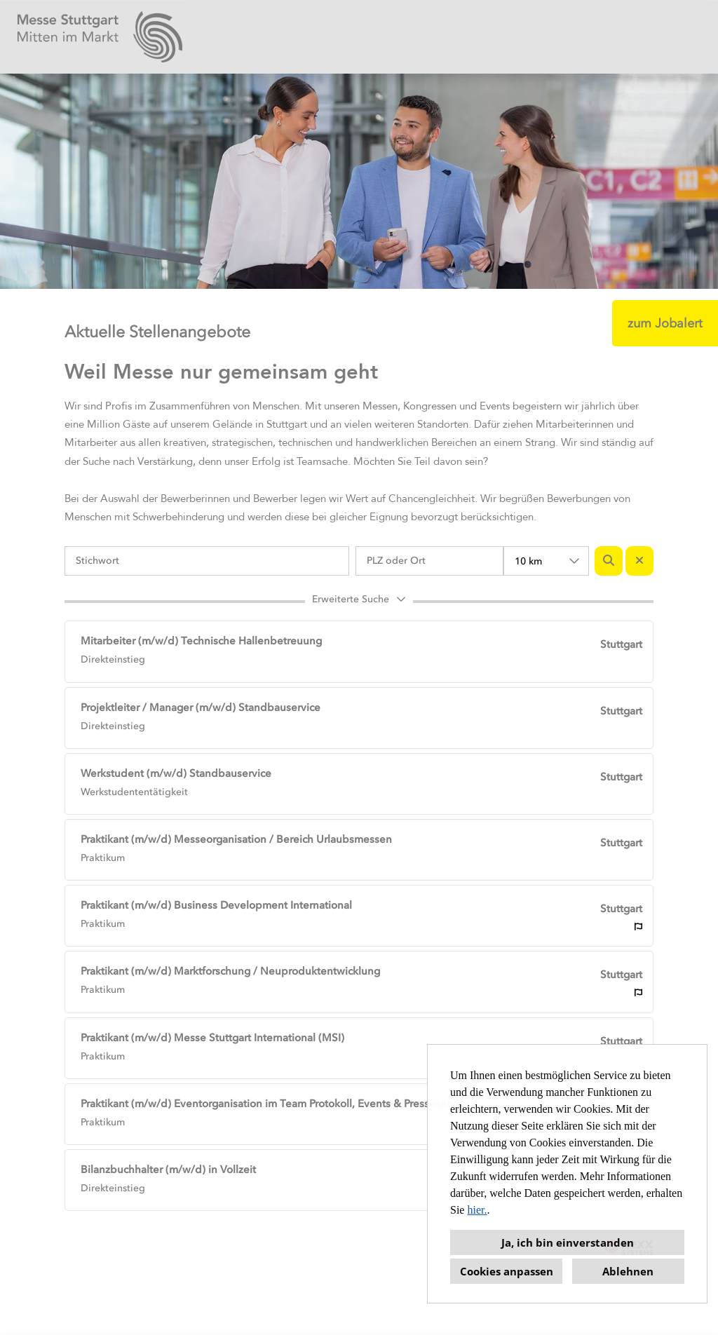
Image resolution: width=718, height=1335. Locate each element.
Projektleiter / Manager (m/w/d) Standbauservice (200, 707)
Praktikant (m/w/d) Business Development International (216, 905)
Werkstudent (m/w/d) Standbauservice (176, 773)
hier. (477, 1210)
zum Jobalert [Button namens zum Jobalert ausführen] (665, 323)
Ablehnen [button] (627, 1271)
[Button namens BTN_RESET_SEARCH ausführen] (639, 561)
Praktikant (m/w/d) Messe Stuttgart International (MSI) (212, 1037)
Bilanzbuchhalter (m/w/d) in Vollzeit (168, 1169)
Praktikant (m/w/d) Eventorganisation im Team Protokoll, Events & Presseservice (275, 1103)
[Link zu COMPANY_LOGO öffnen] (100, 37)
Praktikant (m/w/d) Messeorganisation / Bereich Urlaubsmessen (236, 839)
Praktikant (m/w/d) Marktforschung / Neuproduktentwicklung (230, 971)
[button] (359, 601)
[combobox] (546, 561)
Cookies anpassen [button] (506, 1271)
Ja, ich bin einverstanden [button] (567, 1242)
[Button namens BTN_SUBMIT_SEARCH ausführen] (609, 561)
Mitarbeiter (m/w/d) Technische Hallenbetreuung (201, 641)
